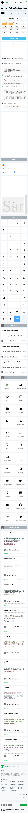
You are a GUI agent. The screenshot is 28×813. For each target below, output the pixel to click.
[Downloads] (8, 341)
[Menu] (15, 2)
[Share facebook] (1, 805)
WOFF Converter (4, 784)
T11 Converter (21, 787)
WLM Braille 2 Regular (9, 558)
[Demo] (11, 13)
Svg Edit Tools (12, 781)
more (17, 319)
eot (23, 23)
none (23, 32)
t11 (10, 32)
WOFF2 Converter (12, 784)
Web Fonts (7, 767)
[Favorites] (7, 13)
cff (23, 29)
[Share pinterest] (9, 805)
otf (17, 26)
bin (4, 29)
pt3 (11, 29)
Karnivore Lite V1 (8, 584)
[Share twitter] (6, 805)
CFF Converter (3, 787)
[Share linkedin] (11, 805)
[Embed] (13, 341)
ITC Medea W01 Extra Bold (10, 739)
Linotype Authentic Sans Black (9, 330)
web (11, 23)
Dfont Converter (4, 788)
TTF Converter (21, 781)
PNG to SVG (3, 781)
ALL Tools (20, 788)
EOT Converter (21, 783)
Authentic (15, 54)
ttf (4, 23)
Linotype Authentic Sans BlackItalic (11, 362)
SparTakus (6, 662)
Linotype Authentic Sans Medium (10, 346)
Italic (10, 45)
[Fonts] (25, 13)
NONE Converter (12, 788)
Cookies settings (12, 790)
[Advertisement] (14, 134)
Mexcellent (6, 687)
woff (5, 26)
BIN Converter (3, 785)
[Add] (2, 13)
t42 (4, 32)
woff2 (11, 26)
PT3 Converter (12, 785)
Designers (13, 767)
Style (18, 767)
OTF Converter (3, 783)
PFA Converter (21, 784)
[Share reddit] (4, 805)
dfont (17, 32)
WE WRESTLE (7, 636)
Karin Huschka (11, 52)
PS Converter (20, 785)
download (14, 38)
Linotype (10, 54)
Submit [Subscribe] (23, 805)
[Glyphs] (14, 13)
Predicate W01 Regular (10, 610)
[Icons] (22, 13)
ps (17, 29)
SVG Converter (12, 783)
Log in (21, 2)
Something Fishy (8, 533)
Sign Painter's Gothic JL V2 (11, 713)
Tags (22, 767)
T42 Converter (12, 787)
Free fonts (2, 2)
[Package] (18, 13)
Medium (22, 54)
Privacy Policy (3, 790)
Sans (19, 54)
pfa (23, 26)
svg (17, 23)
